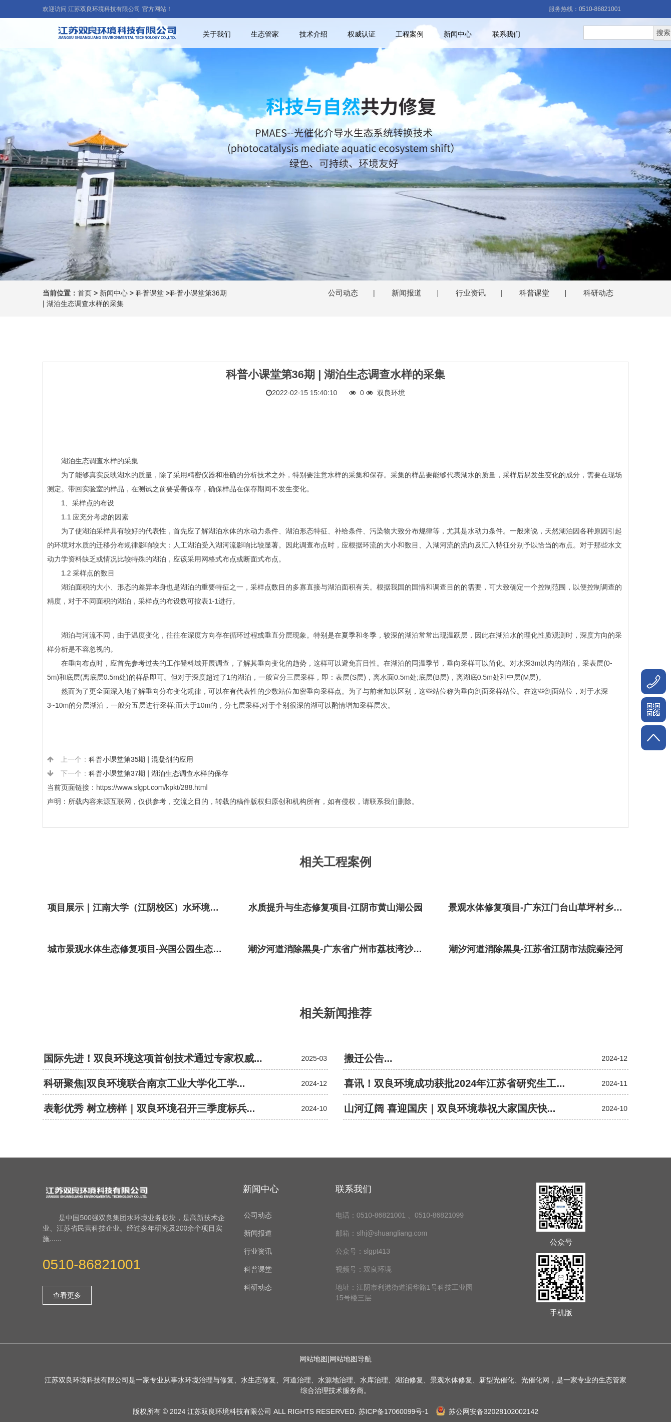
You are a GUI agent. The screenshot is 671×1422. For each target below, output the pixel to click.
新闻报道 (407, 293)
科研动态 (598, 293)
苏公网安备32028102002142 (487, 1411)
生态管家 (265, 34)
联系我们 (506, 34)
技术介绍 (313, 34)
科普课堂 (150, 293)
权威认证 (362, 34)
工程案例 (410, 34)
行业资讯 (471, 293)
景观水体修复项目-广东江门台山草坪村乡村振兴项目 (538, 908)
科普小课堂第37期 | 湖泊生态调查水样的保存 (158, 773)
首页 (85, 293)
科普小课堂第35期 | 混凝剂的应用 (141, 759)
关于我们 (217, 34)
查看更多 (67, 1295)
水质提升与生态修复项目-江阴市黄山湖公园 (335, 908)
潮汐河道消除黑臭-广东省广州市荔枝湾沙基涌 (338, 949)
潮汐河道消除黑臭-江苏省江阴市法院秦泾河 (536, 949)
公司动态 (343, 293)
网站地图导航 (350, 1359)
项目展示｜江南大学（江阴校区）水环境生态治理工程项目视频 (138, 908)
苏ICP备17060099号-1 (394, 1411)
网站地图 (313, 1359)
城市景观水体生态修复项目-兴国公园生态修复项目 (138, 949)
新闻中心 (458, 34)
